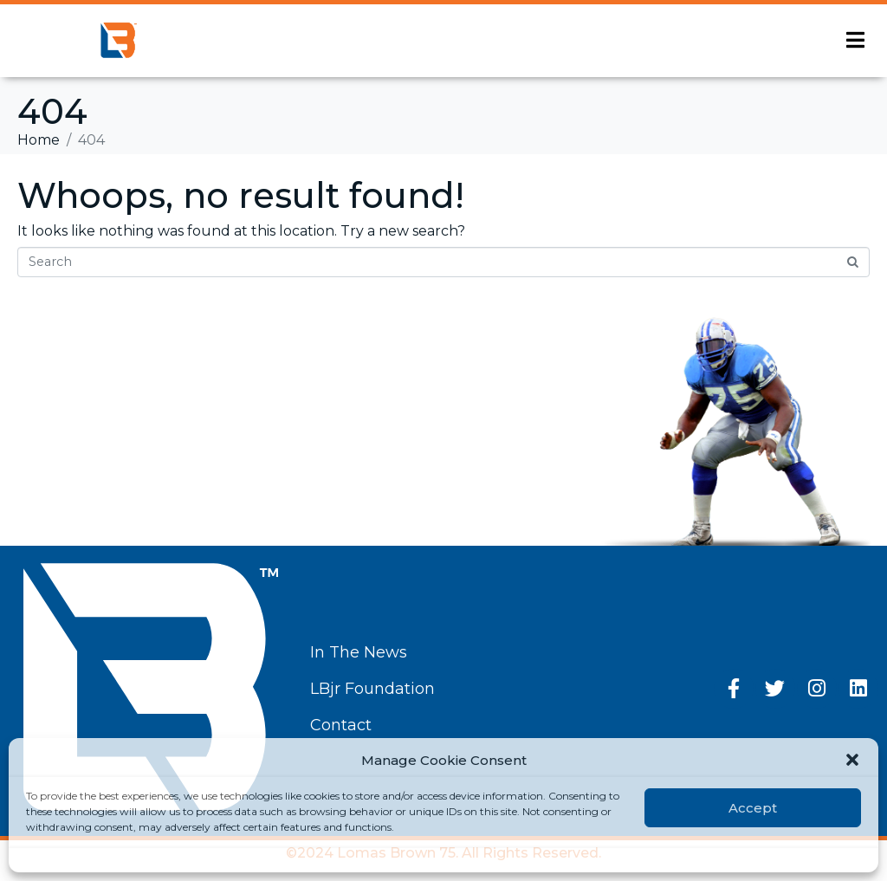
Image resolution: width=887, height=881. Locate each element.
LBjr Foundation (372, 688)
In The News (358, 652)
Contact (341, 725)
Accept (752, 808)
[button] (852, 759)
